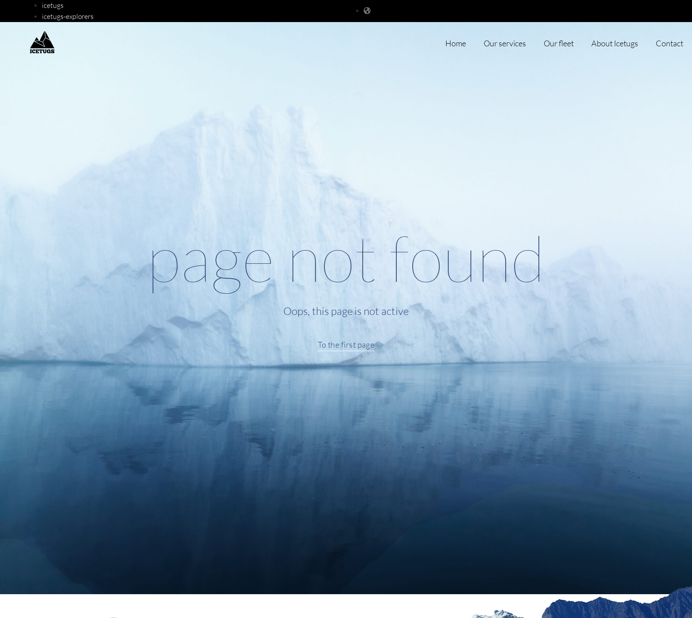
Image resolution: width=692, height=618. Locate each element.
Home (455, 43)
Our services (505, 43)
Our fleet (559, 43)
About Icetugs (614, 43)
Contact (669, 43)
